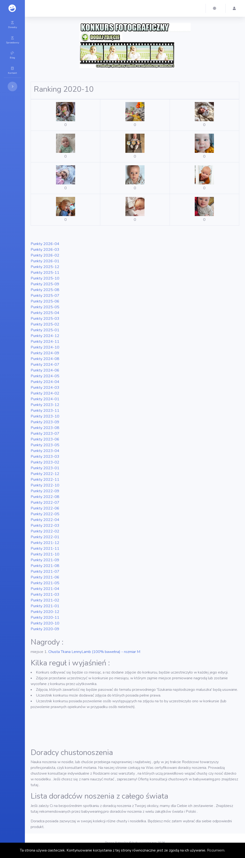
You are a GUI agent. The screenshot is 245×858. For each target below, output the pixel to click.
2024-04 (45, 381)
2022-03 (45, 525)
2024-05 (45, 376)
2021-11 (45, 548)
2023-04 (45, 450)
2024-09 (45, 353)
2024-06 (45, 370)
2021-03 (45, 594)
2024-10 (45, 347)
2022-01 (45, 537)
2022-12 (45, 473)
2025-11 (45, 272)
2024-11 (45, 341)
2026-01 (45, 261)
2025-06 (45, 301)
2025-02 (45, 324)
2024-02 (45, 393)
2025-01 (45, 330)
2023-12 (45, 404)
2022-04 (45, 519)
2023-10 (45, 416)
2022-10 (45, 485)
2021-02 (45, 600)
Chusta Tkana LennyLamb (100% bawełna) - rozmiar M (94, 651)
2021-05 (45, 583)
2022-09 (45, 491)
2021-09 (45, 560)
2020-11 (45, 617)
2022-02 (45, 531)
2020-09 (45, 629)
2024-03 (45, 387)
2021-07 (45, 571)
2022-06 (45, 508)
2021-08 (45, 565)
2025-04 (45, 312)
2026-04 (45, 243)
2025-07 (45, 295)
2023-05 (45, 445)
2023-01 (45, 468)
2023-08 (45, 427)
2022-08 (45, 496)
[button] (216, 8)
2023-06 (45, 439)
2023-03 (45, 456)
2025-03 (45, 318)
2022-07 (45, 502)
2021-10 (45, 554)
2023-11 (45, 410)
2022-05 (45, 514)
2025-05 (45, 307)
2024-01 (45, 399)
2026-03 (45, 249)
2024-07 (45, 364)
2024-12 (45, 335)
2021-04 (45, 588)
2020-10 (45, 623)
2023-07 (45, 433)
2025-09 (45, 284)
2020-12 (45, 611)
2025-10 (45, 278)
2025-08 (45, 289)
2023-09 (45, 422)
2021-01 (45, 606)
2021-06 (45, 577)
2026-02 (45, 255)
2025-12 (45, 266)
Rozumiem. (216, 850)
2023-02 (45, 462)
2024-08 (45, 358)
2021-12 (45, 542)
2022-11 (45, 479)
